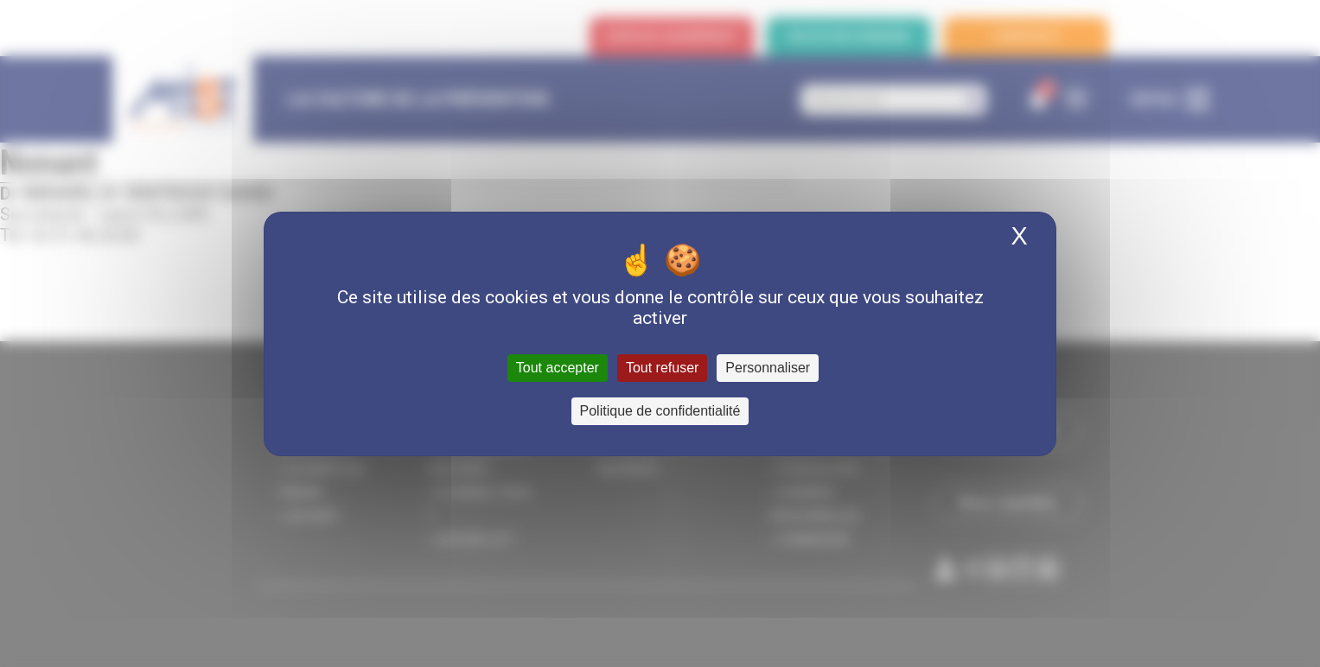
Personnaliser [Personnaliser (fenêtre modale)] (767, 367)
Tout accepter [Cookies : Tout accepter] (557, 367)
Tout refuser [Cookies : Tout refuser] (662, 367)
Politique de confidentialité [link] (660, 410)
